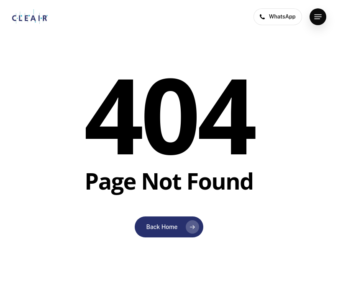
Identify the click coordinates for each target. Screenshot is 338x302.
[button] (318, 17)
